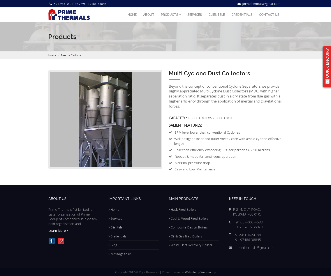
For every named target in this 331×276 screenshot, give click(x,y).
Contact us (269, 14)
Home (132, 14)
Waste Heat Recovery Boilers (190, 245)
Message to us (120, 254)
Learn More (58, 230)
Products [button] (171, 14)
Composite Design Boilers (188, 227)
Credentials (241, 14)
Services (194, 14)
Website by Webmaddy (200, 272)
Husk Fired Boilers (182, 209)
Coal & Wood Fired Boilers (188, 218)
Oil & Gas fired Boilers (185, 236)
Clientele (216, 14)
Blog (113, 245)
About (148, 14)
